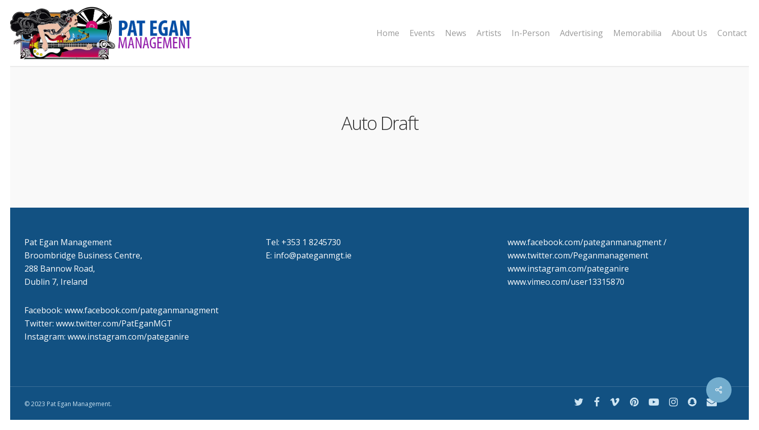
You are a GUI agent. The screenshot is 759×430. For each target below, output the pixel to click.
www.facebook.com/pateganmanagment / (587, 242)
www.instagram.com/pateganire (568, 268)
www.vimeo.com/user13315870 (566, 281)
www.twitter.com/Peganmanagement (578, 255)
